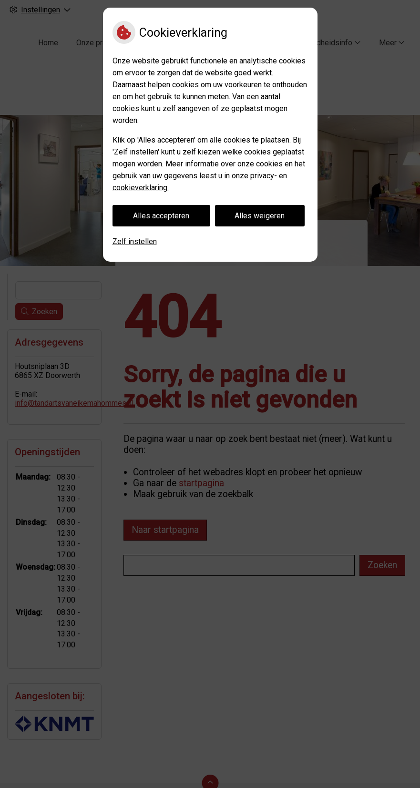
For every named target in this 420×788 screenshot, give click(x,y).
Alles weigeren (260, 215)
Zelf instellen (135, 241)
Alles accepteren (161, 215)
